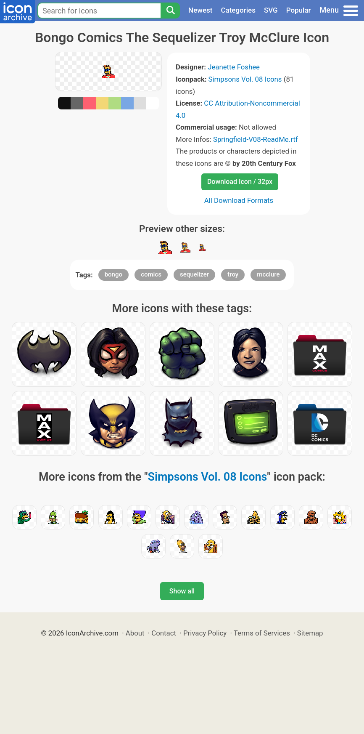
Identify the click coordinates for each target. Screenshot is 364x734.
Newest (200, 10)
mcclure (268, 274)
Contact (163, 633)
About (135, 633)
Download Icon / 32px (239, 182)
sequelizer (194, 274)
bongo (113, 274)
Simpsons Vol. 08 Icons (245, 79)
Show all (182, 591)
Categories (238, 10)
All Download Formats (239, 200)
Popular (298, 10)
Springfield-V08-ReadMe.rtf (255, 139)
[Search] (170, 11)
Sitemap (310, 633)
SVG (271, 10)
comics (151, 274)
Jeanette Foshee (234, 67)
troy (232, 274)
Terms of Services (262, 633)
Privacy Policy (205, 633)
